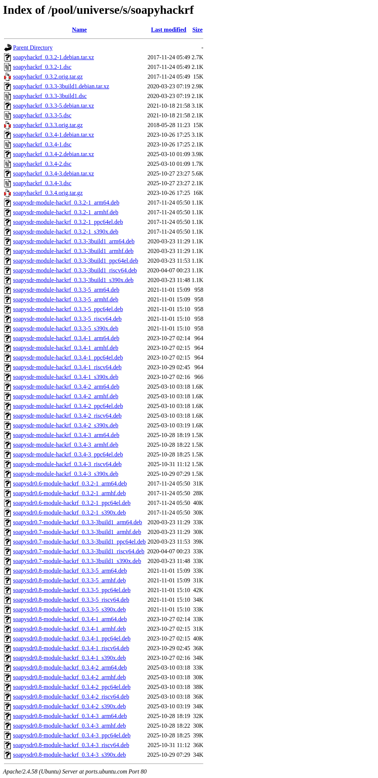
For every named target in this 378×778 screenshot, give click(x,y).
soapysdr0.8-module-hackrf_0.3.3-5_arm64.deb (70, 570)
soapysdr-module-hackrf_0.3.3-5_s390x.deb (65, 328)
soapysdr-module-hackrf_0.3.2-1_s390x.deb (65, 231)
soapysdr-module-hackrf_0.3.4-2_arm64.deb (66, 386)
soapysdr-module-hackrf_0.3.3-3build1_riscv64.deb (75, 270)
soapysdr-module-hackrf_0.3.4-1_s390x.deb (65, 377)
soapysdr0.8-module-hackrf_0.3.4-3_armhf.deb (69, 725)
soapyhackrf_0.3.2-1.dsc (42, 67)
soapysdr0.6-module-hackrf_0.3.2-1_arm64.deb (70, 483)
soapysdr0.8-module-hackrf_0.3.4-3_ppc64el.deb (71, 735)
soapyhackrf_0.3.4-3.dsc (42, 183)
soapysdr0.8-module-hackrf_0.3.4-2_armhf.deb (69, 677)
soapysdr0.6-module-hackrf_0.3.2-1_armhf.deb (69, 493)
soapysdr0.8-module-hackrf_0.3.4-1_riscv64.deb (71, 648)
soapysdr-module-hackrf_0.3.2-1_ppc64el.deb (68, 222)
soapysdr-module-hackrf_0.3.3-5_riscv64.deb (67, 319)
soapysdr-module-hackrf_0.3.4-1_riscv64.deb (67, 367)
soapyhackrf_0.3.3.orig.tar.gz (48, 125)
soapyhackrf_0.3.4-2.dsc (42, 164)
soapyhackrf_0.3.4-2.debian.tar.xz (53, 154)
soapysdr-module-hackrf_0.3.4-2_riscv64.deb (67, 415)
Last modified (169, 29)
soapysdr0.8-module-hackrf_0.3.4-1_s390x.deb (69, 658)
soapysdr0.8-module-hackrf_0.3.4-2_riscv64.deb (71, 696)
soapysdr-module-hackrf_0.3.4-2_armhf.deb (65, 396)
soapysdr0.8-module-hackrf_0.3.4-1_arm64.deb (70, 619)
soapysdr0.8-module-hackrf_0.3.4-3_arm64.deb (70, 716)
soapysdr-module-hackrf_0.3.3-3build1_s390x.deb (73, 280)
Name (79, 29)
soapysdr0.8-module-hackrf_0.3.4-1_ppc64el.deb (71, 638)
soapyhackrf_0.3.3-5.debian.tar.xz (53, 105)
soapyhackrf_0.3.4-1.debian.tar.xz (53, 135)
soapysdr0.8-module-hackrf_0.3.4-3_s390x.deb (69, 755)
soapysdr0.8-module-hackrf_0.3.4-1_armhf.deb (69, 629)
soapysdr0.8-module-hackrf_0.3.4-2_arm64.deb (70, 667)
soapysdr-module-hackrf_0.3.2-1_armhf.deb (65, 212)
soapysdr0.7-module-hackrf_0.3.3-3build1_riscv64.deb (78, 551)
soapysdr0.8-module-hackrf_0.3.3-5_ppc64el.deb (71, 590)
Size (197, 29)
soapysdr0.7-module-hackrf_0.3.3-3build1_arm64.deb (77, 522)
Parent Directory (33, 47)
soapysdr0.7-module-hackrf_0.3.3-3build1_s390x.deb (77, 561)
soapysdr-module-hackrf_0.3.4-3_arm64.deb (66, 435)
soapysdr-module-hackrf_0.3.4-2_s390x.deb (65, 425)
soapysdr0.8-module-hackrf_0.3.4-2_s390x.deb (69, 706)
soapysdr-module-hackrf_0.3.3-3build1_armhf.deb (73, 251)
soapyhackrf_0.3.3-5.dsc (42, 115)
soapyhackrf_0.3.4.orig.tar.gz (48, 193)
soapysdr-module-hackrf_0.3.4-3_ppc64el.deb (68, 454)
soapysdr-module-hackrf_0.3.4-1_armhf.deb (65, 348)
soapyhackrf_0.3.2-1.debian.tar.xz (53, 57)
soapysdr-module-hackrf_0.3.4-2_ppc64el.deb (68, 406)
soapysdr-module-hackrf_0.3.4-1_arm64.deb (66, 338)
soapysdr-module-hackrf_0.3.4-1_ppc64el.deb (68, 357)
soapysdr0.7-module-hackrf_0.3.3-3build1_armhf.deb (77, 532)
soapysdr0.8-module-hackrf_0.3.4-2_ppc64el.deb (71, 687)
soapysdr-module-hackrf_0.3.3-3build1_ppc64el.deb (75, 260)
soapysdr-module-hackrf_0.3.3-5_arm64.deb (66, 290)
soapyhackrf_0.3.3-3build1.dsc (50, 96)
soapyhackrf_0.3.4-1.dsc (42, 144)
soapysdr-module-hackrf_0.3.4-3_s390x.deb (65, 474)
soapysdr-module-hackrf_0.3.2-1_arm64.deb (66, 202)
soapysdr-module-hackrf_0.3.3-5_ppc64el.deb (68, 309)
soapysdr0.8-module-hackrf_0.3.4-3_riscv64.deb (71, 745)
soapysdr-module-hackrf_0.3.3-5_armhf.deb (65, 299)
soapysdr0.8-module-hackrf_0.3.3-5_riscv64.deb (71, 600)
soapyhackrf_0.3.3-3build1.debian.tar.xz (61, 86)
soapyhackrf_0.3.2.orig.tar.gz (48, 76)
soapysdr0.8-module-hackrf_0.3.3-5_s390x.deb (69, 609)
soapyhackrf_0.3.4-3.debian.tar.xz (53, 173)
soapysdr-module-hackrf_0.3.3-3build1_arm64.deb (73, 241)
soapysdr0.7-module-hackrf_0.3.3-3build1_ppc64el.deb (79, 541)
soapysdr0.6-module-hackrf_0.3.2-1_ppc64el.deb (71, 503)
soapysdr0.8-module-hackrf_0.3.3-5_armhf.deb (69, 580)
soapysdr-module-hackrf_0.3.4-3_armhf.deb (65, 445)
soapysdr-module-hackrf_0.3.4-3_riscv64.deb (67, 464)
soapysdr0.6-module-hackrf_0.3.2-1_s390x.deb (69, 512)
